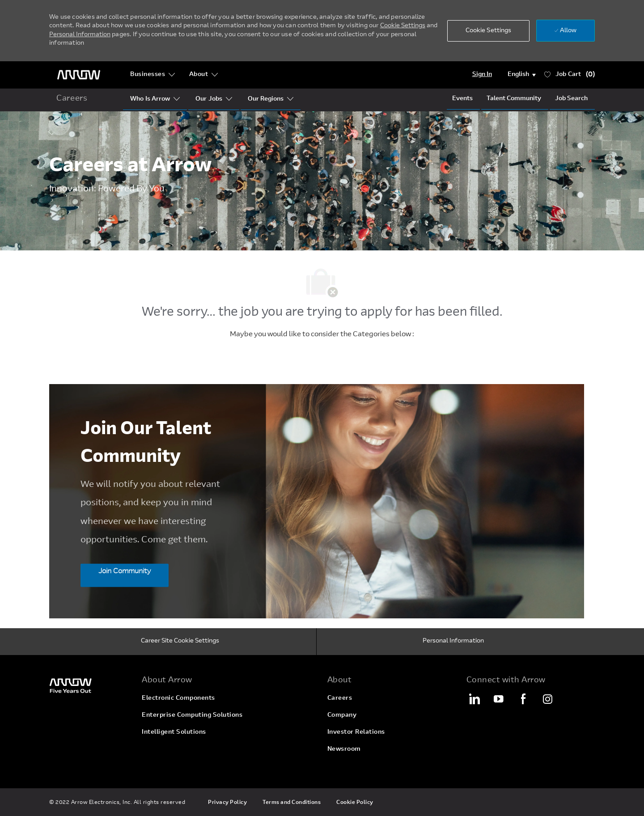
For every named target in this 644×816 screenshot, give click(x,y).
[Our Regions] (266, 99)
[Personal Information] (453, 641)
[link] (90, 685)
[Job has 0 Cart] (569, 75)
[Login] (482, 74)
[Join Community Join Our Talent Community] (124, 575)
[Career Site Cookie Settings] (180, 641)
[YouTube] (499, 699)
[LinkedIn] (474, 699)
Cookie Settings (402, 26)
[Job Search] (571, 99)
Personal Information (79, 35)
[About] (203, 75)
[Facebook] (523, 699)
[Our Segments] (208, 99)
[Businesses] (152, 75)
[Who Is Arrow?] (150, 99)
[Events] (462, 99)
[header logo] (78, 74)
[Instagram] (548, 699)
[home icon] (71, 99)
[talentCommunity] (514, 99)
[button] (488, 31)
